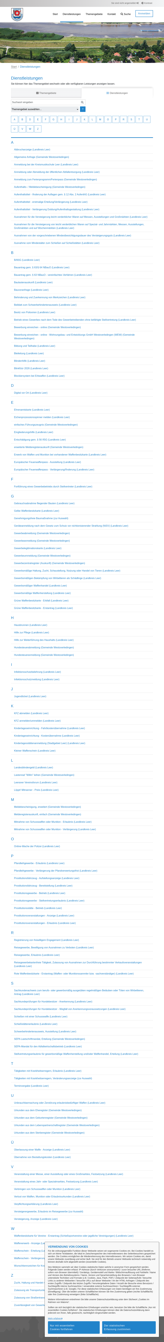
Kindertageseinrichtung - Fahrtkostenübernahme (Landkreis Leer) (49, 728)
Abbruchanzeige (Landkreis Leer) (32, 149)
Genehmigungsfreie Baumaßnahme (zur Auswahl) (41, 518)
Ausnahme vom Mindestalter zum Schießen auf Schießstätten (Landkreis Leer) (56, 243)
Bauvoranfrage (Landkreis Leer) (31, 290)
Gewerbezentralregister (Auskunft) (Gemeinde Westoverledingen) (49, 563)
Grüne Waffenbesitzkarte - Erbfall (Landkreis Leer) (41, 600)
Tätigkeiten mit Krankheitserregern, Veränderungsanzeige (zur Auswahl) (53, 1078)
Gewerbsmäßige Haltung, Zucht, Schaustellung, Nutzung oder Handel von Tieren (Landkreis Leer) (67, 570)
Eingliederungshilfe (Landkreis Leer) (33, 432)
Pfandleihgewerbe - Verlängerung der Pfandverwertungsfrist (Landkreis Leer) (55, 870)
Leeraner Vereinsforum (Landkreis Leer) (35, 782)
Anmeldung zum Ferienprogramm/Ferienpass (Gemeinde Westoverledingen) (55, 179)
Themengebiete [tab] (46, 93)
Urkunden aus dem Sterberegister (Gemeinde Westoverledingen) (49, 1132)
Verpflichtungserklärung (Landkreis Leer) (36, 1204)
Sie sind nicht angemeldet (124, 3)
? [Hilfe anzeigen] (83, 109)
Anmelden (144, 13)
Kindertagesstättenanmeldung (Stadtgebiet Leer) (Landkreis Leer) (49, 743)
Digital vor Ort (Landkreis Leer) (30, 392)
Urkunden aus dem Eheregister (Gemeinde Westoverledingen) (48, 1110)
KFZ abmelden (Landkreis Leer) (31, 713)
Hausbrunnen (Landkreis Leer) (30, 625)
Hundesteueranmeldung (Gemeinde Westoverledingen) (44, 655)
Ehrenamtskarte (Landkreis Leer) (32, 409)
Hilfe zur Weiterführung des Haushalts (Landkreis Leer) (44, 640)
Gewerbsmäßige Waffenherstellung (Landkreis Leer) (42, 593)
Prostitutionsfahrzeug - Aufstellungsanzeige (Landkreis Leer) (46, 878)
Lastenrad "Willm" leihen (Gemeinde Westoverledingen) (44, 775)
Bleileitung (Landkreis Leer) (29, 353)
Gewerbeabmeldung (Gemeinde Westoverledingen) (42, 533)
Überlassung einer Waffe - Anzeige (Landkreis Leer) (42, 1149)
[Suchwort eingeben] (45, 102)
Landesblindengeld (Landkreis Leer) (33, 767)
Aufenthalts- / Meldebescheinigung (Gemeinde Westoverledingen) (49, 187)
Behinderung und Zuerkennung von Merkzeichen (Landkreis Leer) (49, 297)
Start (14, 66)
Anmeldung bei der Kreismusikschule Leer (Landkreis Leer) (46, 164)
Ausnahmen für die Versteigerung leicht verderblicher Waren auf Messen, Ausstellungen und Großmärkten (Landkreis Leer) (81, 217)
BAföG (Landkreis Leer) (27, 260)
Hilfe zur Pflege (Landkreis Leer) (31, 632)
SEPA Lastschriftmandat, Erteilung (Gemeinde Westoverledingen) (49, 1039)
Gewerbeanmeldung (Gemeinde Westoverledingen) (42, 540)
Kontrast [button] (147, 3)
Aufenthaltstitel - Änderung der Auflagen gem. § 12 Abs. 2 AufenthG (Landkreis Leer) (60, 194)
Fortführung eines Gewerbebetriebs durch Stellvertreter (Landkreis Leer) (53, 486)
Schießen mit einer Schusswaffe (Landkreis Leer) (40, 1016)
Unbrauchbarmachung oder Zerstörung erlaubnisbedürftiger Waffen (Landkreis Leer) (59, 1103)
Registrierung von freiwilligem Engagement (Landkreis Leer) (46, 940)
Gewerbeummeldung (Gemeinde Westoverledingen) (42, 555)
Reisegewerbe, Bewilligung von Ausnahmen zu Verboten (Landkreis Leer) (54, 947)
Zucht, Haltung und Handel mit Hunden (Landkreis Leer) (44, 1282)
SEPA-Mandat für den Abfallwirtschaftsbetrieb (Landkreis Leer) (48, 1046)
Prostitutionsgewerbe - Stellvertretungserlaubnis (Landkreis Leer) (49, 900)
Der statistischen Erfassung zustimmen (117, 1327)
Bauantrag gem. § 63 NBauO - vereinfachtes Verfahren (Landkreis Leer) (53, 275)
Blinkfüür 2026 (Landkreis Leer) (31, 368)
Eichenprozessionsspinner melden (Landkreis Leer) (42, 417)
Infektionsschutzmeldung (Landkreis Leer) (36, 679)
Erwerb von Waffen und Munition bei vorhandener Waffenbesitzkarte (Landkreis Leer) (60, 454)
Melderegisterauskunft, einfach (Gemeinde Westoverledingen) (47, 814)
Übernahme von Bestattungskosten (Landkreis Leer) (42, 1157)
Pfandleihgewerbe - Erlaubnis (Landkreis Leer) (39, 863)
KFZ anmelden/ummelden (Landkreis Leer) (37, 720)
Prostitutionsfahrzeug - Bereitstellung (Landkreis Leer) (43, 885)
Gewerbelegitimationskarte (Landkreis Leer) (37, 548)
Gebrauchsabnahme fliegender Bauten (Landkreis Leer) (44, 503)
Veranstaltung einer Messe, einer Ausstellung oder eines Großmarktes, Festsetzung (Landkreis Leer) (68, 1174)
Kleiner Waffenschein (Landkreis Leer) (34, 750)
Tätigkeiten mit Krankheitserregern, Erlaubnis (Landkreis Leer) (47, 1071)
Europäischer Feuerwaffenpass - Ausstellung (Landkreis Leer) (47, 462)
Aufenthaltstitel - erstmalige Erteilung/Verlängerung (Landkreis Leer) (50, 202)
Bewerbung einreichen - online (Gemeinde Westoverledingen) (47, 327)
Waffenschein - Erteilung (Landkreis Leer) (36, 1250)
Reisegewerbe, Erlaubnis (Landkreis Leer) (37, 955)
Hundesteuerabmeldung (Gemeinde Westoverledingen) (44, 647)
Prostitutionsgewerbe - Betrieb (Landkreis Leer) (39, 893)
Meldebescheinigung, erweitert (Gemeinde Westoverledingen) (47, 807)
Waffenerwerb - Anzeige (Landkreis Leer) (36, 1243)
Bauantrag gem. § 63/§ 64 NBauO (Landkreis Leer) (41, 267)
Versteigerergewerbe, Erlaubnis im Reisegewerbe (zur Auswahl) (48, 1211)
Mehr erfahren (54, 1318)
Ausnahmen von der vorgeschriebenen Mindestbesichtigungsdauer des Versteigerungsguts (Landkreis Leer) (72, 235)
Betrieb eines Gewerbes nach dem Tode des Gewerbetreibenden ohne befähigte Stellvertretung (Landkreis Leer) (75, 320)
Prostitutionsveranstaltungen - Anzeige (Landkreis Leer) (44, 915)
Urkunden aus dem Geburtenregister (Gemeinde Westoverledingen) (50, 1117)
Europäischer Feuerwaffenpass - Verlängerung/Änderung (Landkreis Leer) (54, 469)
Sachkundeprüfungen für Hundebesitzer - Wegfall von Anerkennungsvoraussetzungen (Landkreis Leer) (70, 1009)
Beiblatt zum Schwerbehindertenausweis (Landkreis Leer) (45, 305)
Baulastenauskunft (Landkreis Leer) (33, 282)
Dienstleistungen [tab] (117, 93)
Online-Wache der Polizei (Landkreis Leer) (37, 846)
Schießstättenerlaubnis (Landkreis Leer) (35, 1024)
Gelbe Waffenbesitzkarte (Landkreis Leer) (36, 511)
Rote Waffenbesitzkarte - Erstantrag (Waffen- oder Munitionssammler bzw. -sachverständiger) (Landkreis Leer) (74, 973)
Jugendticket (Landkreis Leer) (30, 696)
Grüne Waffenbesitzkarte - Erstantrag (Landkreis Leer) (43, 608)
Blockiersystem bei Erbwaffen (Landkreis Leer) (39, 376)
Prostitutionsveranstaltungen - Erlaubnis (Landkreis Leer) (45, 923)
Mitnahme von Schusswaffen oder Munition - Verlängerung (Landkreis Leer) (55, 829)
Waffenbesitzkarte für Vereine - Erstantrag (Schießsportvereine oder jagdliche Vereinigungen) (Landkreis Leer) (73, 1236)
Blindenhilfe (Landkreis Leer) (29, 361)
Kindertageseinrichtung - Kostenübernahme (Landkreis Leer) (47, 735)
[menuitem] (55, 14)
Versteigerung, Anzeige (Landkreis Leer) (36, 1219)
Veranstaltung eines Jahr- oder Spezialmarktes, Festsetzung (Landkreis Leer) (56, 1181)
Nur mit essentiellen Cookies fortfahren (62, 1327)
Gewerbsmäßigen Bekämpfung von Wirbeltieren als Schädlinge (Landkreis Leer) (57, 578)
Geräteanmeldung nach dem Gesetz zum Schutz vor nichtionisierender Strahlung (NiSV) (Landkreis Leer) (71, 525)
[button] (125, 14)
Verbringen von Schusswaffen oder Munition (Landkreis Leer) (47, 1189)
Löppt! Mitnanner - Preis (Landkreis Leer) (36, 790)
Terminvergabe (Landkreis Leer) (31, 1086)
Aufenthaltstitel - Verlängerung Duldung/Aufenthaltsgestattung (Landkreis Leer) (56, 209)
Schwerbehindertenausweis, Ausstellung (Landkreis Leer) (45, 1031)
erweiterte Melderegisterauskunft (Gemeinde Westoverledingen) (48, 447)
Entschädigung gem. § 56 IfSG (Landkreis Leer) (40, 439)
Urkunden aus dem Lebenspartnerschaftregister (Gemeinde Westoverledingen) (57, 1125)
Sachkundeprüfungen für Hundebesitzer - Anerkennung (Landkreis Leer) (53, 1001)
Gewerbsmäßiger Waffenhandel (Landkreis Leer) (40, 585)
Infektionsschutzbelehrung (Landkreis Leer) (37, 672)
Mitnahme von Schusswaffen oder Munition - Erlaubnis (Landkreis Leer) (53, 822)
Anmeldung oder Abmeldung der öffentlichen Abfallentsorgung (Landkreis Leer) (57, 172)
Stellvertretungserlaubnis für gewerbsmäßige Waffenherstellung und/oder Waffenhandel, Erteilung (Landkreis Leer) (76, 1054)
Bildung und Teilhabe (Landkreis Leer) (34, 346)
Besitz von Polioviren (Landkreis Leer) (34, 312)
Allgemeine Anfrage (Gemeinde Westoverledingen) (41, 157)
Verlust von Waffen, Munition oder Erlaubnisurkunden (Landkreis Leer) (52, 1196)
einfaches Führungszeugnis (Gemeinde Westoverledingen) (46, 424)
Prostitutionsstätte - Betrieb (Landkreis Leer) (38, 908)
